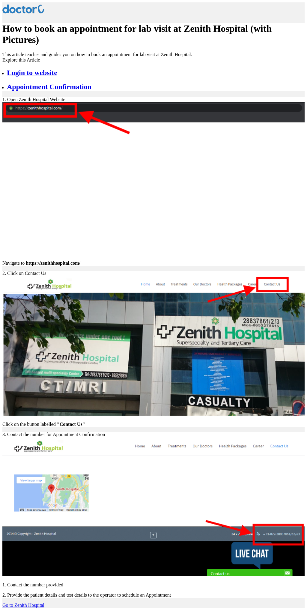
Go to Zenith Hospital (23, 605)
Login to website (32, 73)
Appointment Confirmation (49, 87)
